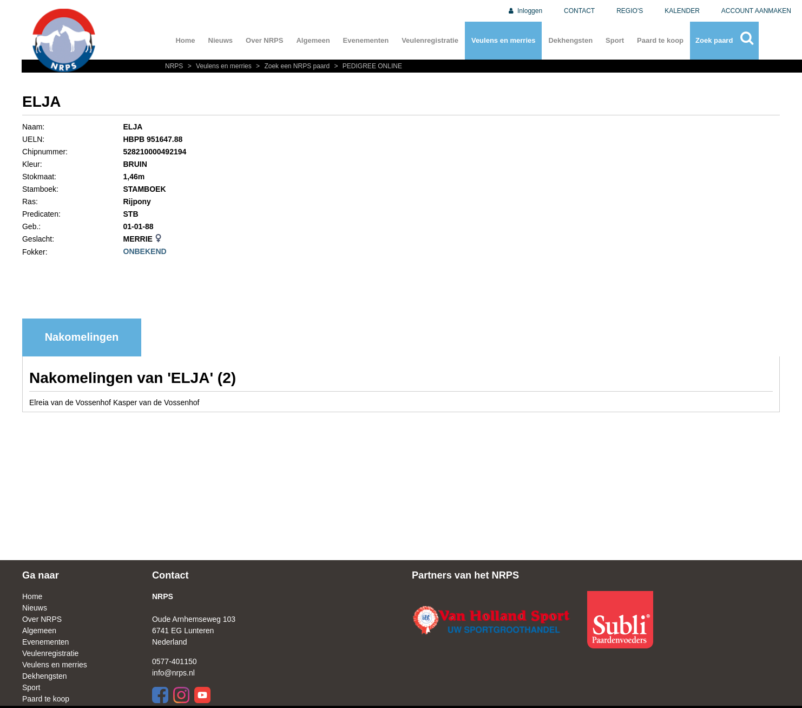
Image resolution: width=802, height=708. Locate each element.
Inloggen (524, 11)
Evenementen (366, 40)
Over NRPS (264, 40)
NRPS (175, 66)
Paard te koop (660, 40)
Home (185, 40)
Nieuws (220, 40)
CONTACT (579, 11)
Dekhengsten (570, 40)
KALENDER (682, 11)
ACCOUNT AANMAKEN (756, 11)
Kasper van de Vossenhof (156, 402)
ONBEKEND (145, 251)
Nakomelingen (82, 337)
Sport (615, 40)
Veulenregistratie (430, 40)
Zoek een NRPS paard (292, 66)
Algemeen (313, 40)
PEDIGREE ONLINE (367, 66)
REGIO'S (629, 11)
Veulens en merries (503, 40)
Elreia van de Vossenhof (71, 402)
